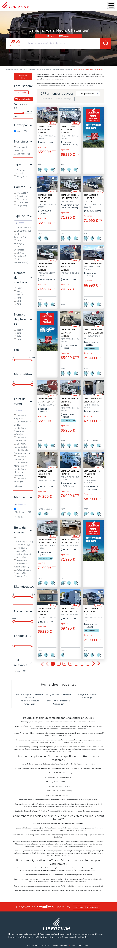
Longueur (20, 636)
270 (93, 263)
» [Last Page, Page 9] (98, 664)
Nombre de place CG (20, 319)
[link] (15, 5)
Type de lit (21, 216)
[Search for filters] (23, 222)
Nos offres (21, 141)
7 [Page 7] (87, 664)
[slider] (13, 360)
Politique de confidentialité (37, 945)
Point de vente (20, 401)
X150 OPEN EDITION (91, 198)
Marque (19, 497)
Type (17, 164)
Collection (21, 611)
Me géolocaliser (23, 99)
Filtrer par (21, 125)
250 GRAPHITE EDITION (70, 401)
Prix (17, 350)
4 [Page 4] (70, 664)
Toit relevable (20, 662)
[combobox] (69, 42)
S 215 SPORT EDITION (92, 474)
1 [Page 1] (52, 664)
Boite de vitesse (20, 530)
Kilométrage (22, 587)
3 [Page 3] (64, 664)
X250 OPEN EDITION (45, 266)
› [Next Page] (93, 664)
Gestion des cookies (80, 945)
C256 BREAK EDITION (45, 474)
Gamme (19, 187)
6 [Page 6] (82, 664)
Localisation (22, 86)
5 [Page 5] (76, 664)
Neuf (52, 36)
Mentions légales (60, 945)
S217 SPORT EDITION (68, 129)
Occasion (65, 36)
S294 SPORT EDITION (45, 129)
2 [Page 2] (58, 664)
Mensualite (22, 374)
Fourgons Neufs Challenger (58, 694)
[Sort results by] (88, 93)
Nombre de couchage (20, 277)
